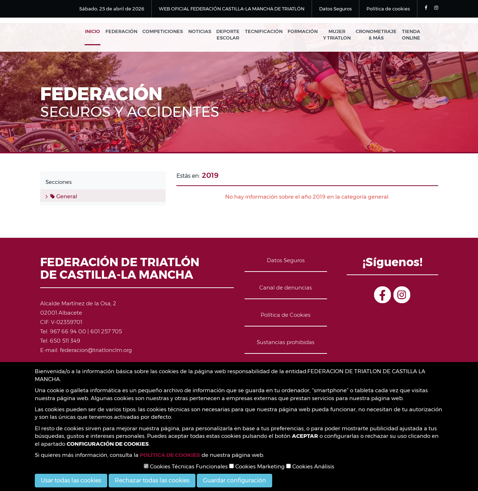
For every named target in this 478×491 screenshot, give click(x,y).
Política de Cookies (286, 315)
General (63, 197)
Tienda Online (411, 35)
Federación (126, 31)
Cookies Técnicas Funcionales (186, 466)
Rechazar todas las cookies (152, 480)
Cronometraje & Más (376, 35)
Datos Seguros (335, 8)
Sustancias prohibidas (285, 342)
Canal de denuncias (285, 288)
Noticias (202, 31)
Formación (304, 31)
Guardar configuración (234, 480)
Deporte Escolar (230, 35)
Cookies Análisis (310, 466)
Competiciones (166, 31)
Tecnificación (266, 31)
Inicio (97, 31)
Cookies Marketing (257, 466)
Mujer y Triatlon (338, 35)
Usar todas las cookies (71, 480)
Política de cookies (388, 8)
